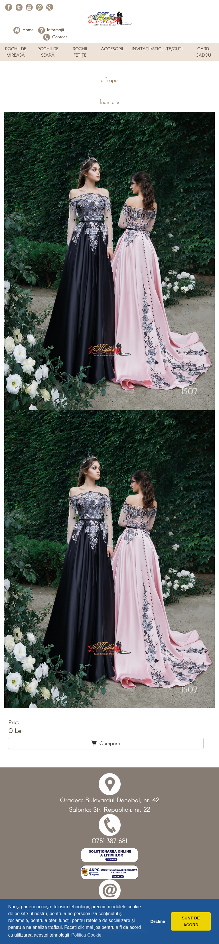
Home (23, 29)
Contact (55, 36)
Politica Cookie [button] (86, 935)
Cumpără (106, 743)
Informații (51, 29)
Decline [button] (157, 921)
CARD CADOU (203, 51)
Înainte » (109, 102)
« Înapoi (109, 80)
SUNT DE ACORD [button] (191, 921)
